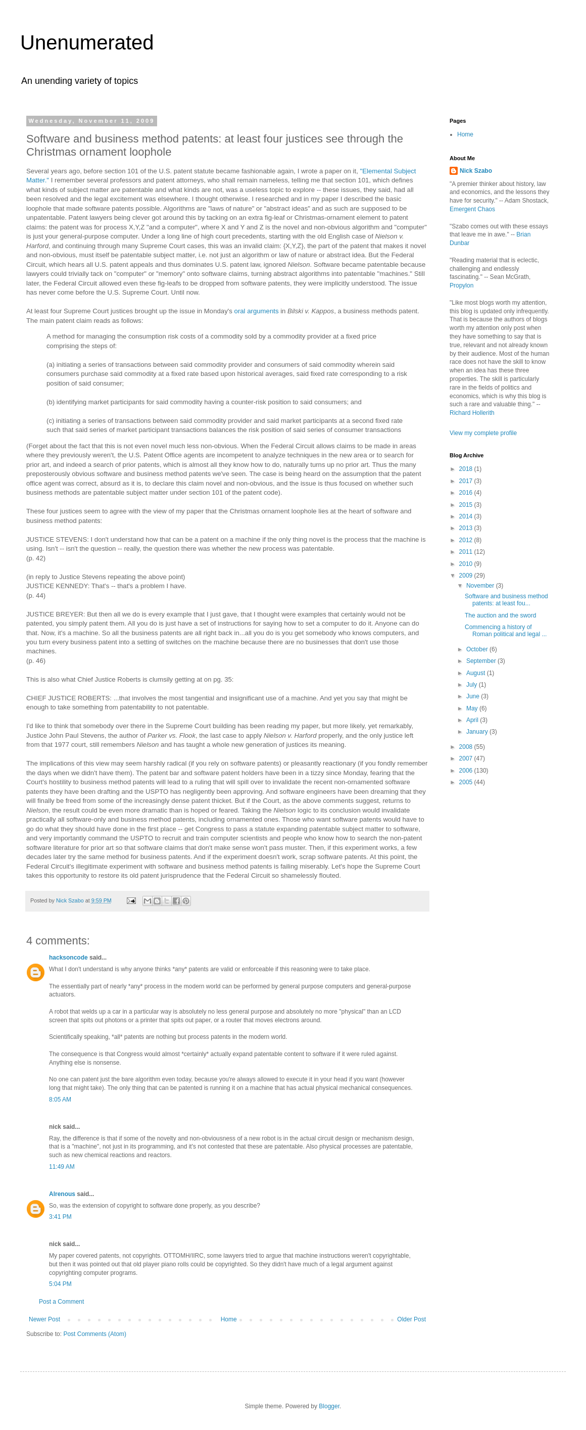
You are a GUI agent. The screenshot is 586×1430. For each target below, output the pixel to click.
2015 (466, 504)
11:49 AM (62, 1166)
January (478, 731)
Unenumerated (87, 42)
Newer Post (44, 1319)
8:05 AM (60, 1099)
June (473, 696)
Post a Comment (61, 1301)
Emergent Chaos (472, 209)
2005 (466, 782)
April (473, 720)
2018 (466, 468)
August (476, 673)
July (472, 684)
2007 (466, 758)
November (481, 585)
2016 (466, 492)
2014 (466, 516)
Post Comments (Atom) (94, 1334)
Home (229, 1319)
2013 (466, 528)
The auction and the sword (500, 615)
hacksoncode (68, 957)
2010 (466, 563)
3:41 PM (60, 1216)
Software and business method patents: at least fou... (506, 600)
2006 (466, 770)
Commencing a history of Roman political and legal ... (506, 631)
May (472, 708)
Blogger (329, 1406)
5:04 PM (60, 1284)
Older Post (411, 1319)
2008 (466, 746)
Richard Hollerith (472, 412)
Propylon (461, 285)
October (478, 649)
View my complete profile (483, 433)
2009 (466, 575)
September (482, 660)
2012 (466, 540)
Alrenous (62, 1194)
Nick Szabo (476, 170)
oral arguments (256, 311)
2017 (466, 481)
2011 (466, 551)
